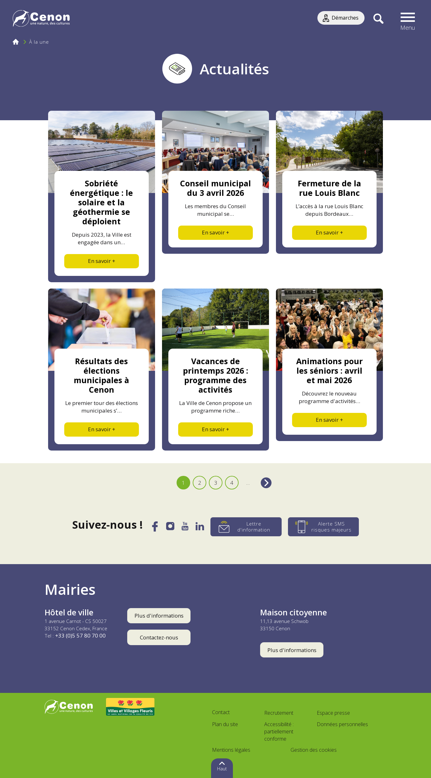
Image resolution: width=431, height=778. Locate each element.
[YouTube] (185, 528)
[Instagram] (170, 527)
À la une (39, 42)
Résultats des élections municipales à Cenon (101, 375)
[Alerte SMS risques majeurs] (323, 526)
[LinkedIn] (200, 528)
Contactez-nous (159, 637)
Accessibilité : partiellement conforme (279, 731)
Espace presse (333, 712)
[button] (407, 19)
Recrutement (278, 712)
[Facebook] (155, 529)
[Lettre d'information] (246, 526)
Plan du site (225, 724)
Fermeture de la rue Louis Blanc (329, 188)
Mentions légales (231, 749)
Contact (221, 712)
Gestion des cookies (313, 749)
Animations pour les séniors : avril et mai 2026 (329, 370)
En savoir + (101, 261)
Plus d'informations (159, 615)
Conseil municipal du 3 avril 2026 (215, 188)
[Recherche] (378, 19)
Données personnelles (342, 724)
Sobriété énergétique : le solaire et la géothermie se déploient (101, 202)
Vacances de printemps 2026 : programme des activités (215, 375)
